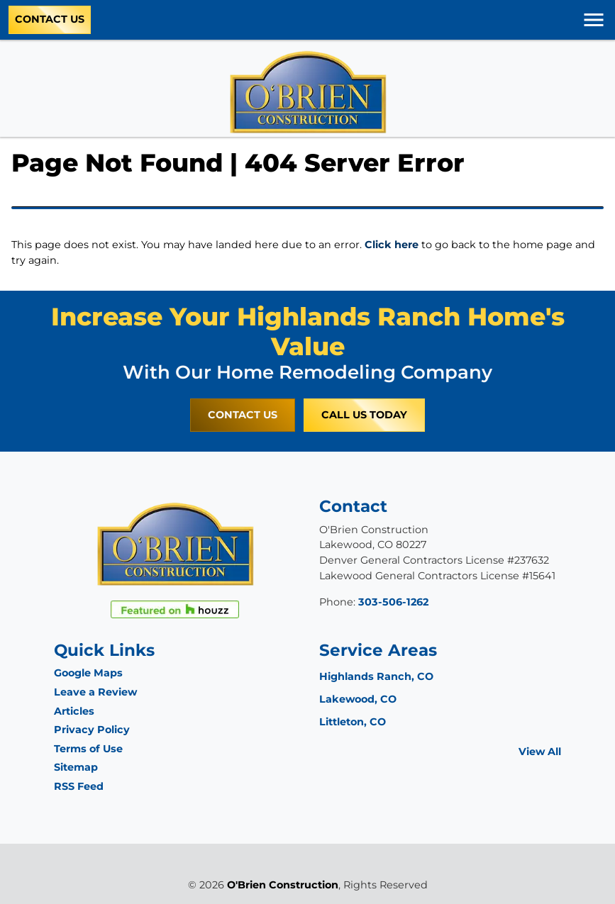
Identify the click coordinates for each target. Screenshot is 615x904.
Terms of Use (88, 748)
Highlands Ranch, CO (376, 676)
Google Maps (88, 672)
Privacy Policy (92, 729)
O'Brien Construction (282, 884)
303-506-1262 (393, 602)
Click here (392, 244)
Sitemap (76, 767)
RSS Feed (79, 786)
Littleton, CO (352, 721)
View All (540, 751)
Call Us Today (364, 414)
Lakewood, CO (358, 699)
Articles (74, 711)
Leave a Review (95, 692)
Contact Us (49, 19)
